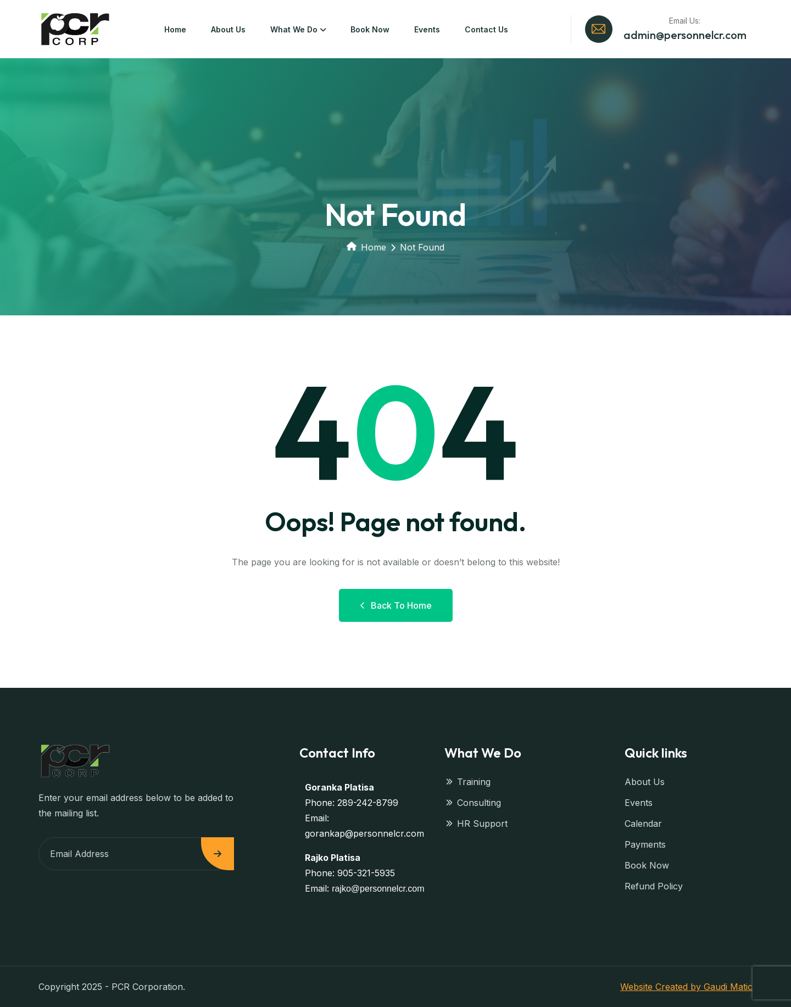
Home (175, 29)
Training (467, 781)
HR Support (476, 823)
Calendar (643, 823)
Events (427, 29)
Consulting (472, 802)
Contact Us (486, 29)
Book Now (369, 29)
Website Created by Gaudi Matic (686, 986)
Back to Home (396, 605)
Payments (645, 844)
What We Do (293, 29)
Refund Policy (654, 886)
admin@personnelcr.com (685, 35)
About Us (228, 29)
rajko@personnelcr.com (378, 888)
